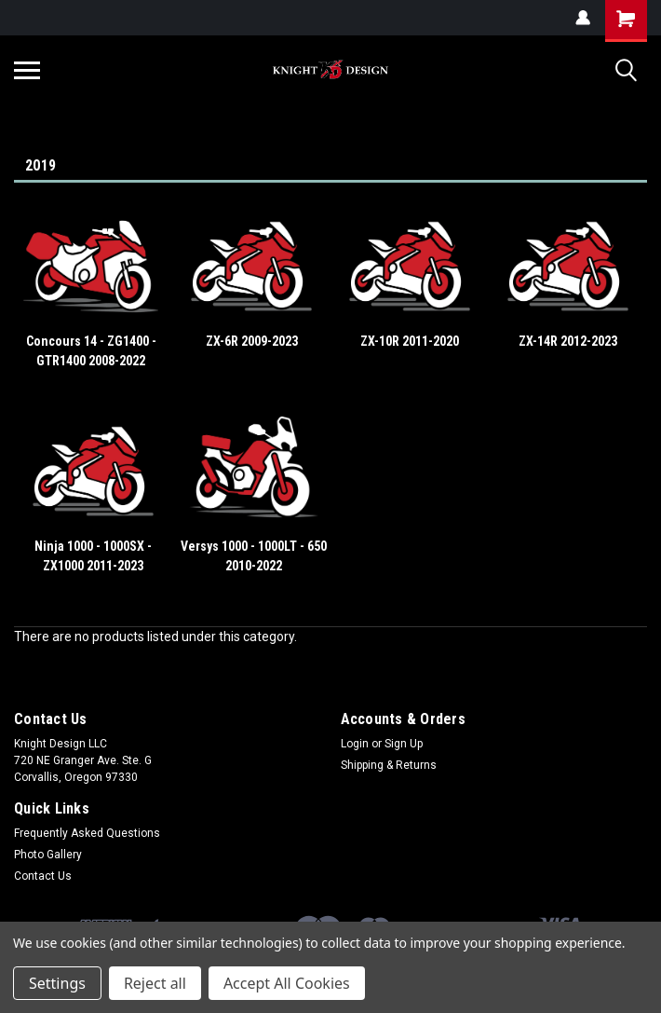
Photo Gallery (48, 854)
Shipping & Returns (389, 765)
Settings (57, 983)
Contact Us (43, 876)
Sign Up (403, 743)
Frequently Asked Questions (87, 833)
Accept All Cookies (286, 983)
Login (355, 743)
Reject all (155, 983)
